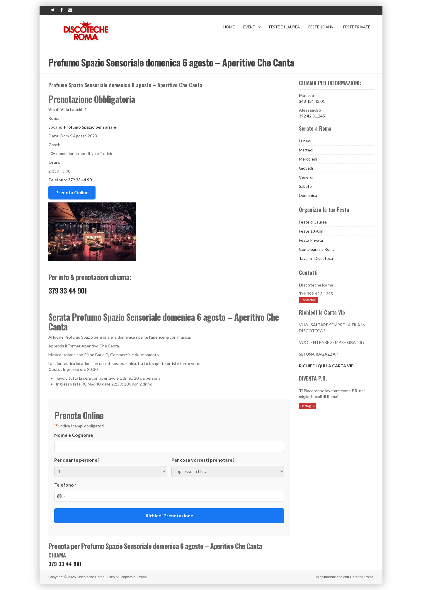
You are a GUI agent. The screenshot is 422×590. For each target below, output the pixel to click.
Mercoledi (308, 158)
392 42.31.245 (312, 115)
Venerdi (306, 177)
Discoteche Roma (91, 577)
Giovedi (306, 168)
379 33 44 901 (81, 179)
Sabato (305, 186)
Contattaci (308, 300)
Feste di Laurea (284, 27)
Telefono (65, 485)
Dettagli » (307, 406)
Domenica (308, 195)
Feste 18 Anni (321, 27)
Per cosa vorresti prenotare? (203, 460)
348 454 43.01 (312, 101)
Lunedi (305, 140)
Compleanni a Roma (317, 249)
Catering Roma (362, 577)
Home (229, 27)
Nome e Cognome (73, 435)
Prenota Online (72, 192)
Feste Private (356, 27)
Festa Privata (311, 240)
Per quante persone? (77, 460)
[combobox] (61, 496)
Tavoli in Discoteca (316, 258)
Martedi (306, 149)
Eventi (252, 27)
